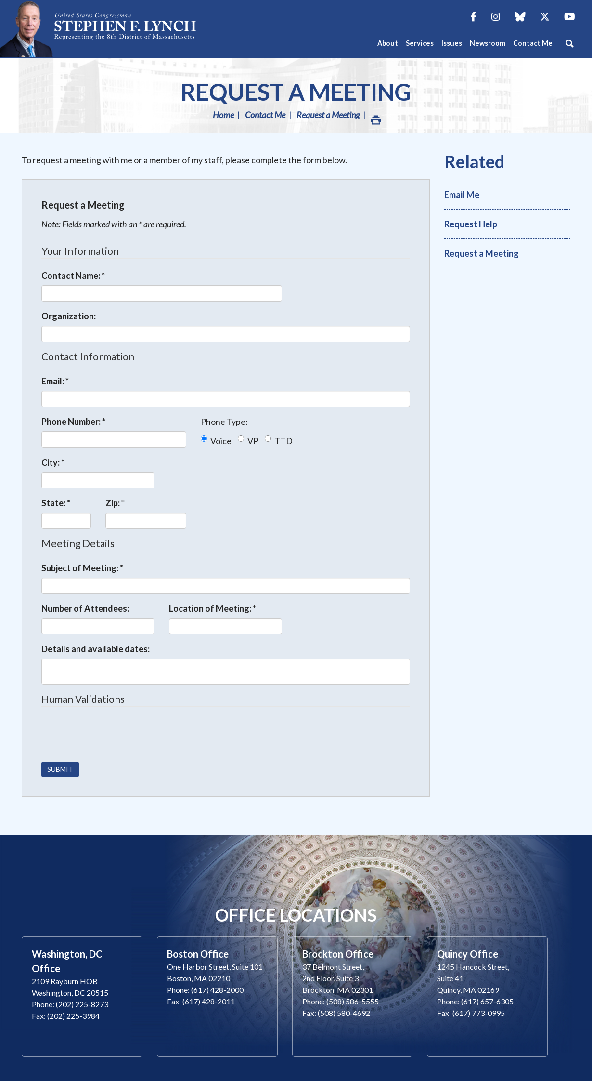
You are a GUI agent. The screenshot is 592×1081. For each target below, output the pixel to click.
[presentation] (114, 735)
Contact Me (265, 114)
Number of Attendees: (85, 608)
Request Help (470, 224)
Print (375, 117)
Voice (216, 440)
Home (223, 114)
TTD (279, 440)
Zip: (115, 503)
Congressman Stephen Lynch (125, 28)
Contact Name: (73, 275)
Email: (55, 381)
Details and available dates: (95, 649)
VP (248, 440)
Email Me (461, 194)
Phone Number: (73, 421)
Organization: (68, 316)
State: (55, 503)
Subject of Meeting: (82, 568)
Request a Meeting (296, 91)
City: (52, 462)
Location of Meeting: (212, 608)
